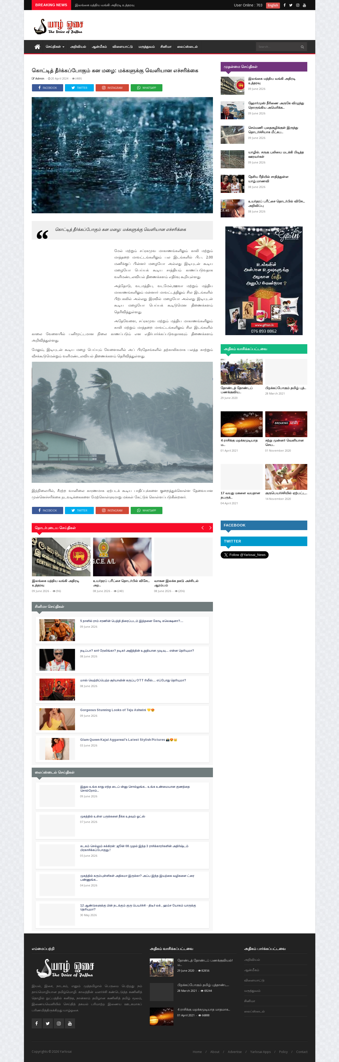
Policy (283, 1052)
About (214, 1052)
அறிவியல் (78, 47)
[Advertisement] (213, 25)
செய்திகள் (55, 47)
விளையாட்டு (122, 47)
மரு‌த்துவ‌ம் (146, 47)
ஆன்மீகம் (99, 47)
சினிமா (165, 47)
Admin (38, 78)
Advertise (235, 1052)
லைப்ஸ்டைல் (187, 47)
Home (197, 1052)
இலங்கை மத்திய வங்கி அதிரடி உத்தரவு (104, 5)
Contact (302, 1052)
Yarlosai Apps (260, 1052)
